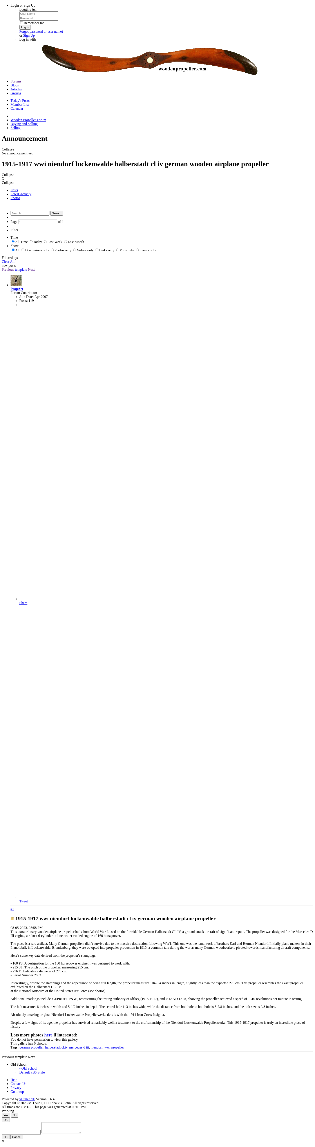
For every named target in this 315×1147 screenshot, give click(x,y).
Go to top (17, 1091)
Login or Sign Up (23, 5)
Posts (14, 190)
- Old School (28, 1068)
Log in (25, 27)
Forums (16, 81)
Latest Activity (21, 194)
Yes (6, 1115)
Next (31, 269)
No (14, 1115)
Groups (16, 93)
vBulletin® (27, 1099)
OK (6, 1120)
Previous (8, 269)
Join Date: (26, 297)
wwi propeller (114, 1047)
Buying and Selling (24, 124)
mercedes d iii (79, 1047)
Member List (20, 104)
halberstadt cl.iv (56, 1047)
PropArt (17, 289)
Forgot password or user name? (41, 31)
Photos (15, 198)
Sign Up (29, 35)
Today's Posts (20, 100)
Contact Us (18, 1084)
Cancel (16, 1139)
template (21, 269)
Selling (15, 128)
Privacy (16, 1088)
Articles (16, 89)
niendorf (97, 1047)
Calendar (17, 108)
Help (14, 1080)
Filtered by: (10, 257)
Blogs (15, 85)
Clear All (8, 261)
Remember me (32, 23)
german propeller (31, 1047)
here (48, 1034)
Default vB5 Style (32, 1072)
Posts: (23, 300)
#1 (12, 909)
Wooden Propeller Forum (28, 120)
